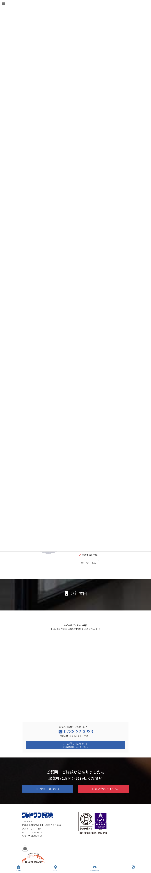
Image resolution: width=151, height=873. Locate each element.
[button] (47, 789)
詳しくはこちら (88, 563)
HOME (18, 868)
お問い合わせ (94, 868)
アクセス (55, 868)
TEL (133, 868)
